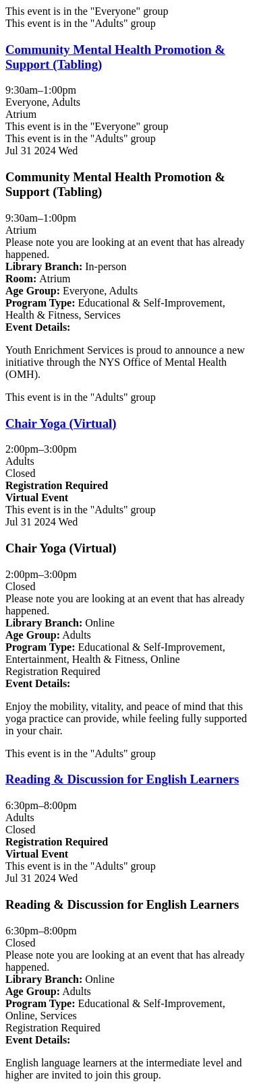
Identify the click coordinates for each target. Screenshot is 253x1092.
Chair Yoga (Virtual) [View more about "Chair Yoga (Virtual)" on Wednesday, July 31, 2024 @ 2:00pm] (61, 423)
